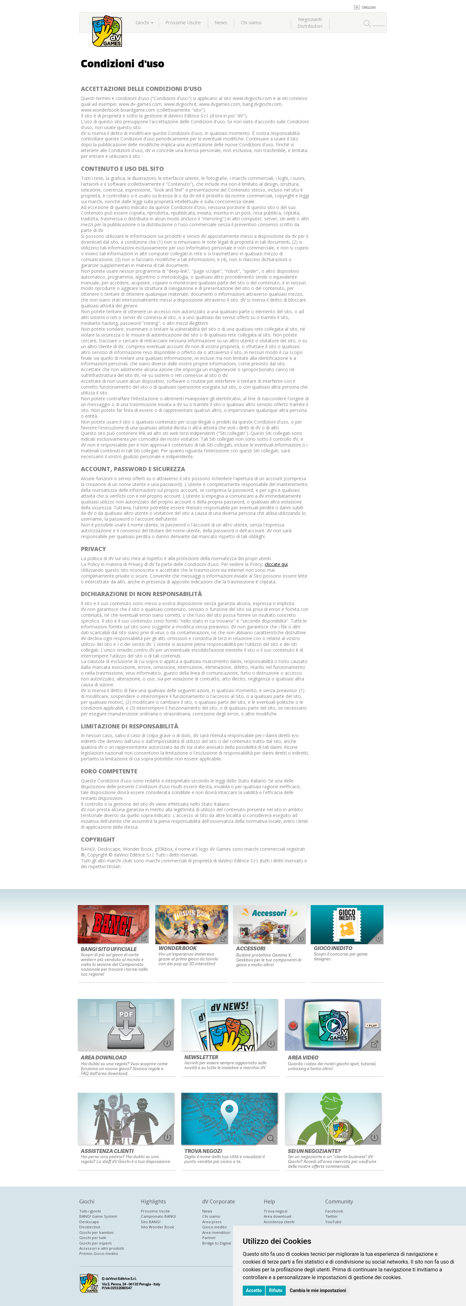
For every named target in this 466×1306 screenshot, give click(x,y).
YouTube (333, 1221)
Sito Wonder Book (157, 1226)
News (221, 22)
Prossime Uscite (183, 22)
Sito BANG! (151, 1221)
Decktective (89, 1226)
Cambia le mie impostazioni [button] (318, 1290)
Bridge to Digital (216, 1243)
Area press (212, 1221)
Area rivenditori (216, 1232)
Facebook (334, 1211)
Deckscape (89, 1221)
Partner (209, 1237)
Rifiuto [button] (276, 1290)
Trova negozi (275, 1211)
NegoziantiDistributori (309, 22)
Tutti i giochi (90, 1211)
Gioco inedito (214, 1226)
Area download (277, 1216)
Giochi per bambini (96, 1232)
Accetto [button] (254, 1290)
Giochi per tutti (92, 1237)
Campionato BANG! (158, 1216)
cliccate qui (276, 564)
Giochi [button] (144, 22)
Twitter (331, 1216)
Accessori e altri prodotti (101, 1248)
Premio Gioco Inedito (98, 1253)
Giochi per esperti (95, 1243)
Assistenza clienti (279, 1221)
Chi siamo (251, 22)
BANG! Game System (98, 1216)
